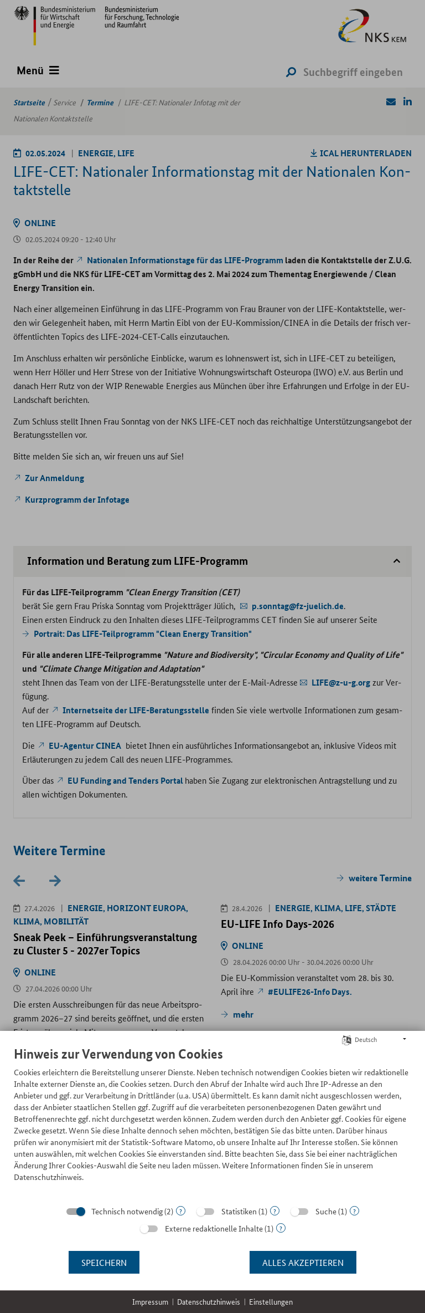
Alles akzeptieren (303, 1262)
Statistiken (239, 1211)
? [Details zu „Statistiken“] (274, 1210)
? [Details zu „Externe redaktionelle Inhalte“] (280, 1228)
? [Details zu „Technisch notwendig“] (180, 1210)
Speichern (104, 1262)
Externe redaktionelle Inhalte (214, 1228)
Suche (325, 1211)
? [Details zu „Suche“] (354, 1210)
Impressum (150, 1301)
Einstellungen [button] (271, 1301)
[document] (212, 1122)
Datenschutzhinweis (208, 1301)
